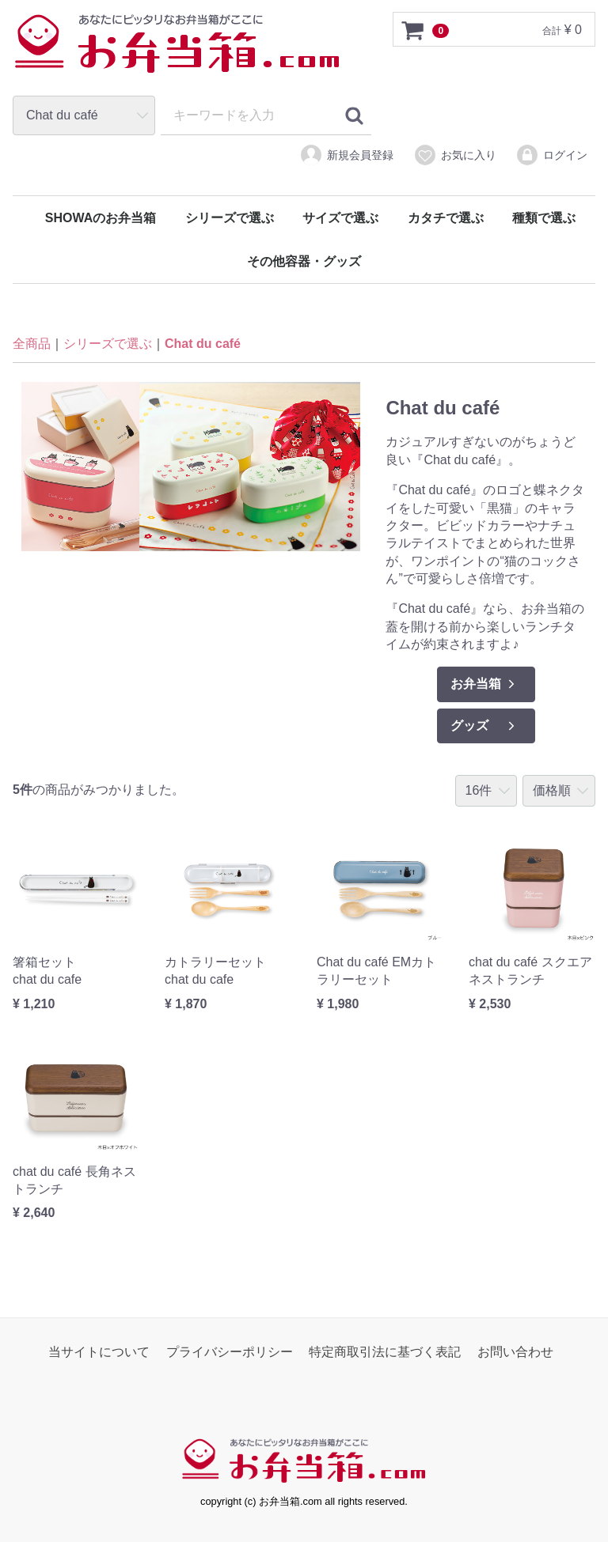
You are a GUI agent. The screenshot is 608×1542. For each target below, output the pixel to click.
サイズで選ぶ (340, 218)
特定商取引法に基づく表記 (385, 1352)
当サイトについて (99, 1352)
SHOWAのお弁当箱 (100, 218)
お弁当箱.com (177, 51)
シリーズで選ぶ (229, 218)
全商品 (32, 344)
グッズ (484, 726)
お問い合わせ (515, 1352)
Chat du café (203, 344)
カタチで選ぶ (446, 218)
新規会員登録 (346, 155)
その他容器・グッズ (304, 261)
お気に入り (454, 155)
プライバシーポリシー (229, 1352)
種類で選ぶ (544, 218)
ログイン (551, 155)
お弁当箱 (484, 684)
